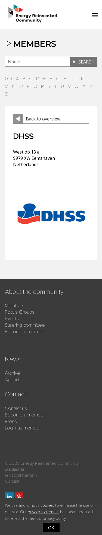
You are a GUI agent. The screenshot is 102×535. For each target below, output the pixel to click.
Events (12, 318)
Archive (12, 373)
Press (11, 421)
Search (86, 62)
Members (14, 305)
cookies (47, 505)
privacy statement (43, 511)
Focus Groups (20, 312)
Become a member (25, 332)
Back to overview (43, 119)
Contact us (16, 408)
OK (51, 528)
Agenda (13, 380)
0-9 (8, 79)
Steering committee (25, 325)
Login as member (23, 428)
